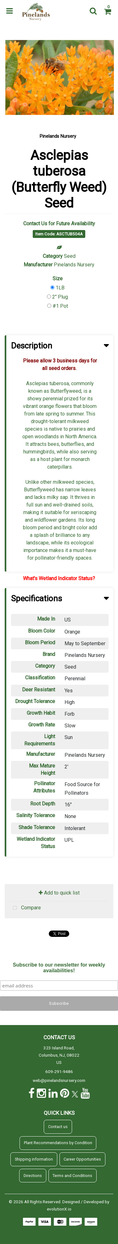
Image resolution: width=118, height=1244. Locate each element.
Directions (33, 1175)
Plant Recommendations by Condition (58, 1142)
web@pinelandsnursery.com (59, 1080)
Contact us (58, 1126)
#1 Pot (60, 306)
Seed (70, 256)
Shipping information (34, 1159)
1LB (60, 288)
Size (58, 279)
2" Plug (60, 297)
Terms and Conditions (72, 1175)
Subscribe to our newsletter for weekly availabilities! (59, 967)
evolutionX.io (59, 1208)
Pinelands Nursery (58, 136)
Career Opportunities (82, 1159)
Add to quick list (59, 893)
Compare (25, 908)
